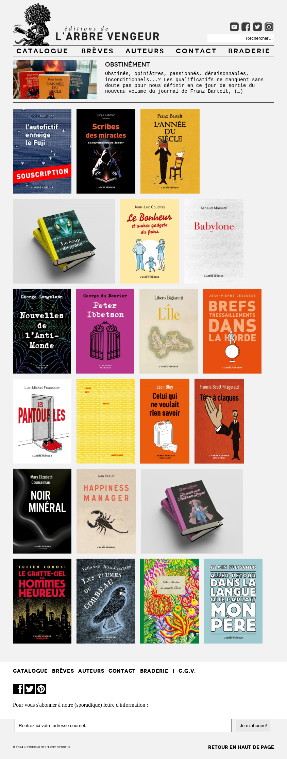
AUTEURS (145, 50)
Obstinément (127, 64)
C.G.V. (187, 670)
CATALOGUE (42, 50)
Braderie (249, 50)
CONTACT (196, 50)
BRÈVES (97, 50)
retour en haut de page (241, 747)
